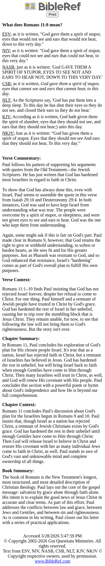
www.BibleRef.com (52, 561)
